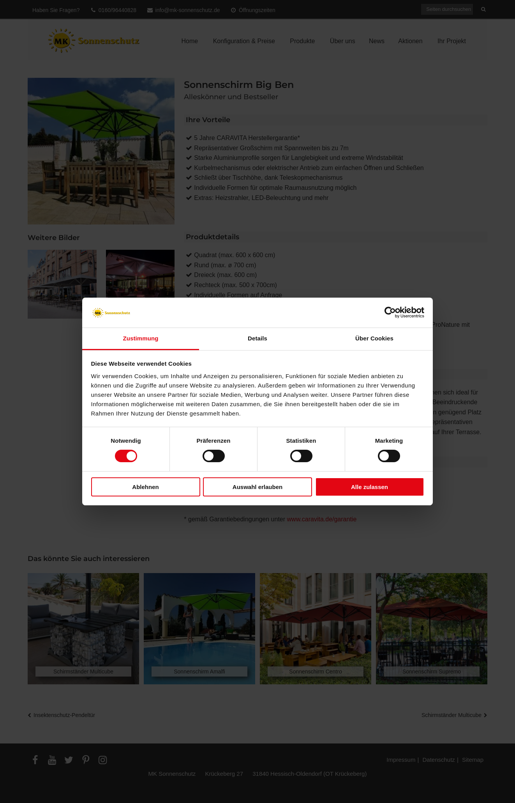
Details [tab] (257, 338)
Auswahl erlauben (257, 487)
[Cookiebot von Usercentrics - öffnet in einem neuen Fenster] (390, 312)
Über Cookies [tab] (374, 338)
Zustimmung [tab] (141, 338)
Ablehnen (145, 487)
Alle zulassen (369, 487)
